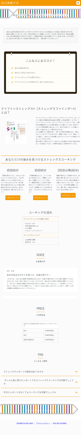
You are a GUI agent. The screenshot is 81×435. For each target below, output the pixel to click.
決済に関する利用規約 (60, 423)
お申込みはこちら (13, 198)
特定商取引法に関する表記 (25, 423)
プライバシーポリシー (43, 423)
